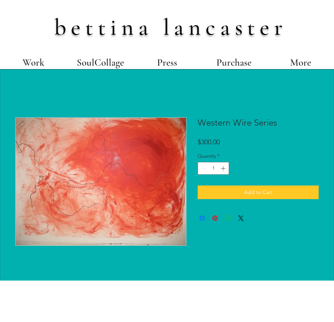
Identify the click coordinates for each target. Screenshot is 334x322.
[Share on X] (241, 218)
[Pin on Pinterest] (215, 218)
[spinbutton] (213, 168)
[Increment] (223, 168)
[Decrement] (203, 168)
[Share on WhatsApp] (228, 218)
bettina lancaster (170, 27)
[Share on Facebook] (202, 218)
